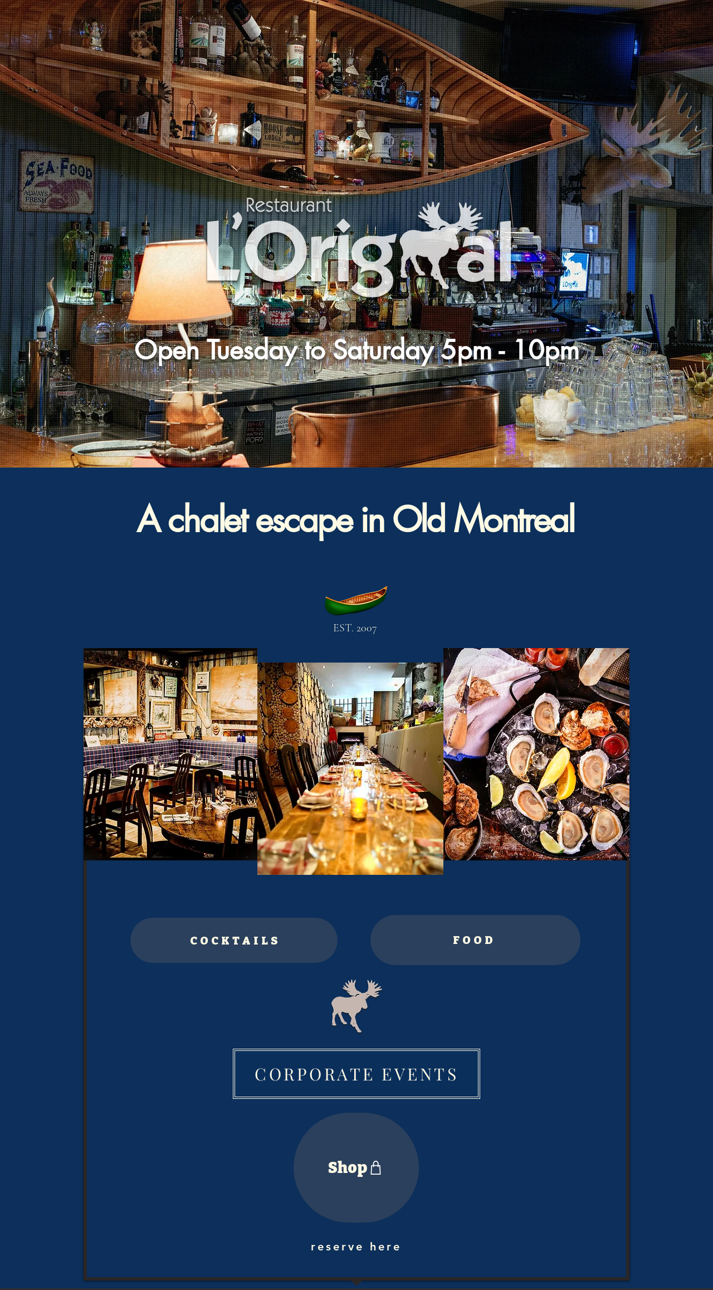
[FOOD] (475, 940)
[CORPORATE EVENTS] (356, 1074)
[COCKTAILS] (234, 940)
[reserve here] (356, 1246)
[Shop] (356, 1168)
